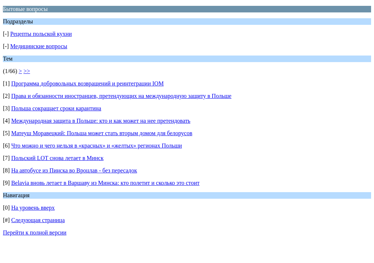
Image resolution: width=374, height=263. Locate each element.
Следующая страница (38, 220)
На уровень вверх (33, 208)
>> (26, 71)
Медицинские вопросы (38, 46)
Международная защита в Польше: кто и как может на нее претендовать (101, 121)
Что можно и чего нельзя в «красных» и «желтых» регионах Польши (96, 145)
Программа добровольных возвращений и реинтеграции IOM (87, 83)
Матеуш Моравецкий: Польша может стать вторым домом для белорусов (101, 133)
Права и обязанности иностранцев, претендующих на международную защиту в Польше (121, 96)
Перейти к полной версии (34, 232)
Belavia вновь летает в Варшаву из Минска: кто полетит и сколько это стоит (105, 183)
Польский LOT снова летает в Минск (57, 158)
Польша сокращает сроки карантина (56, 108)
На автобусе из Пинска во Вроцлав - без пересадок (74, 170)
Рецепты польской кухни (41, 34)
